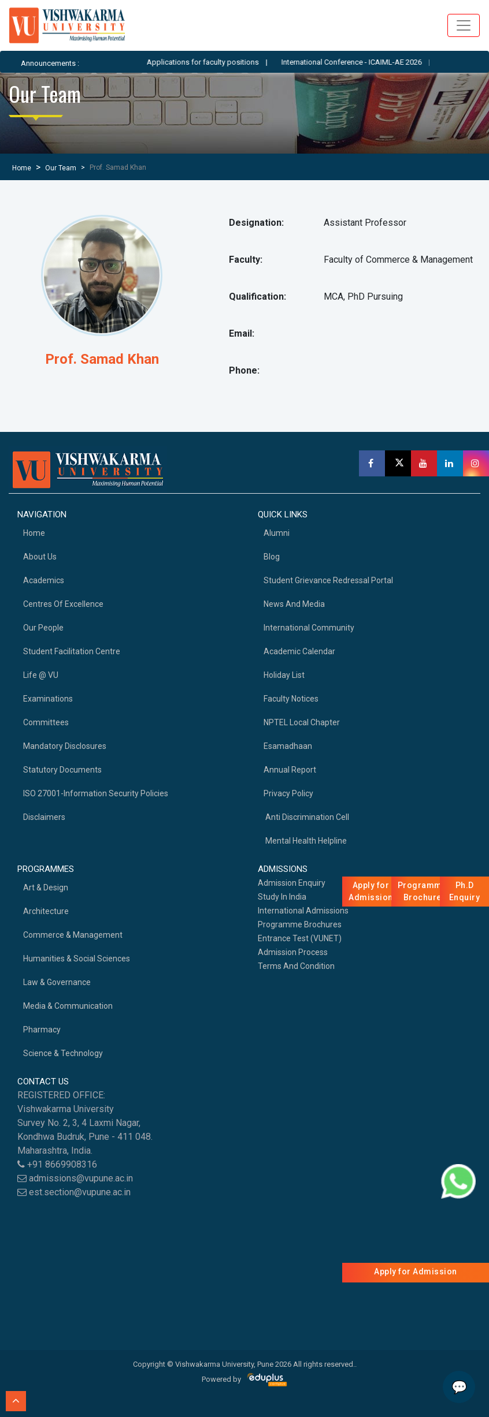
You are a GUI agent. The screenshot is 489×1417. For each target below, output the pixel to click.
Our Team (60, 168)
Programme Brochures (300, 924)
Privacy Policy (288, 793)
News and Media (294, 604)
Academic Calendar (299, 651)
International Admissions (303, 910)
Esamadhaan (288, 746)
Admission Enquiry (291, 883)
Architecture (46, 911)
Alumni (277, 533)
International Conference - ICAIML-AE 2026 (361, 62)
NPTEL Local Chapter (302, 722)
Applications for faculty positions (213, 62)
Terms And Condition (296, 966)
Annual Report (290, 769)
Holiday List (284, 675)
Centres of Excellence (63, 604)
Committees (46, 722)
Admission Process (293, 952)
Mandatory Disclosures (64, 746)
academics (43, 580)
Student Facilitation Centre (71, 651)
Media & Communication (68, 1005)
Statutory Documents (62, 769)
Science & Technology (63, 1053)
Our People (43, 627)
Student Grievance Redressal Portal (328, 580)
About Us (40, 556)
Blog (272, 556)
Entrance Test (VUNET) (300, 938)
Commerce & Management (73, 934)
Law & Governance (57, 982)
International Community (309, 627)
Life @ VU (40, 675)
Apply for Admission (415, 1271)
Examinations (48, 698)
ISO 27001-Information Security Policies (95, 793)
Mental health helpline (305, 840)
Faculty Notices (291, 698)
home (34, 533)
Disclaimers (44, 817)
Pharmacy (42, 1029)
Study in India (282, 896)
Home (21, 168)
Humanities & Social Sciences (76, 958)
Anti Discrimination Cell (306, 817)
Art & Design (45, 887)
